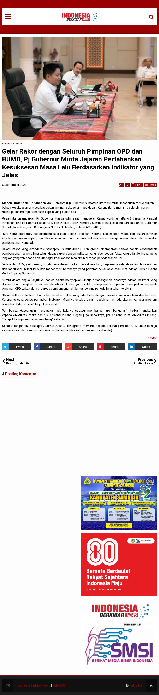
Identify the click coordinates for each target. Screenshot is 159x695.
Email (150, 185)
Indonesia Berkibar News (33, 685)
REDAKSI (59, 685)
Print (137, 185)
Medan (152, 338)
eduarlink (136, 685)
